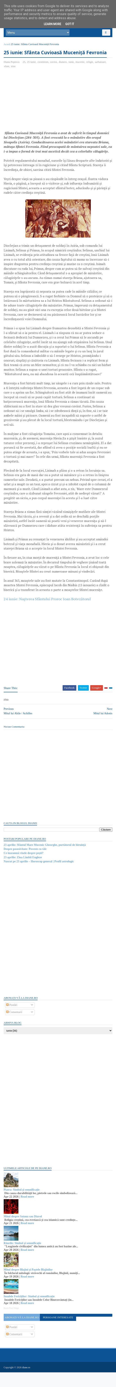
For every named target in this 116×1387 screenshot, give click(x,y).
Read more (27, 1211)
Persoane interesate (58, 1332)
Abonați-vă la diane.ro (22, 1332)
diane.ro (27, 1382)
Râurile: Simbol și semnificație (23, 1258)
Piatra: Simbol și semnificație (22, 1204)
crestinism (43, 72)
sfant (7, 76)
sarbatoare (100, 72)
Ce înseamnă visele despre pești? (24, 868)
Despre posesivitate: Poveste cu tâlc (25, 864)
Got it (69, 24)
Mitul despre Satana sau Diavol (23, 1231)
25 (24, 72)
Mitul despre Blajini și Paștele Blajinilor (28, 1284)
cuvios (54, 72)
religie (90, 72)
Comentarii (15, 1027)
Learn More (52, 24)
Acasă (7, 46)
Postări (12, 1020)
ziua (13, 76)
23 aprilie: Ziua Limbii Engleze (23, 872)
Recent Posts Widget (11, 1323)
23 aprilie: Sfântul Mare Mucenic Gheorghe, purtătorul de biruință (45, 860)
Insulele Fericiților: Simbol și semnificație (29, 1311)
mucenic (80, 72)
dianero (63, 72)
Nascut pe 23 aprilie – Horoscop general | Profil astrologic (39, 876)
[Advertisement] (38, 111)
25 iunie (31, 72)
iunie (71, 72)
